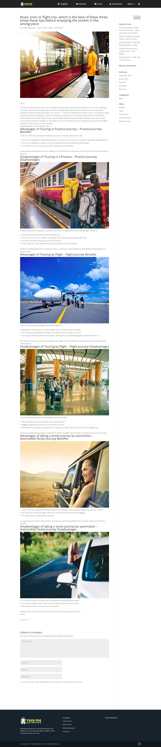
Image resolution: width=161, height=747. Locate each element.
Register (122, 107)
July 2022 (122, 82)
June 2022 (122, 86)
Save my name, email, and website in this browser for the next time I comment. (52, 682)
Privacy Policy (67, 721)
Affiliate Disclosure (69, 728)
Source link (24, 620)
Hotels (82, 4)
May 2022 (122, 89)
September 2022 (125, 75)
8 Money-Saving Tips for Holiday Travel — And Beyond (128, 51)
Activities (117, 4)
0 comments (58, 28)
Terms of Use (67, 724)
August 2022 (123, 79)
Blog (50, 28)
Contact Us (66, 732)
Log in (121, 111)
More (130, 4)
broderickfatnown (29, 28)
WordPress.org (124, 121)
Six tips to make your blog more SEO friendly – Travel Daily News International (129, 30)
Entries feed (123, 114)
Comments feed (125, 118)
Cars (99, 4)
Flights (64, 4)
